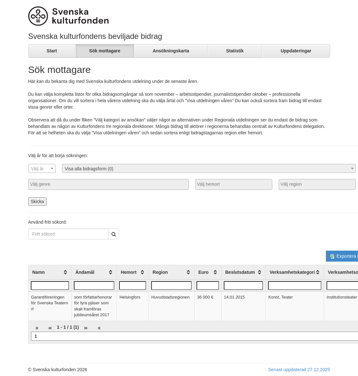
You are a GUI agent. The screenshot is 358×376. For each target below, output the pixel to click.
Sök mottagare (104, 50)
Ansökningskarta (171, 50)
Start (52, 50)
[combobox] (42, 168)
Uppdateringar (296, 50)
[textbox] (42, 168)
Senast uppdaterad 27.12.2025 (299, 369)
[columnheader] (49, 272)
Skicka (37, 201)
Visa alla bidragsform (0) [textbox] (89, 168)
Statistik (234, 50)
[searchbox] (108, 184)
